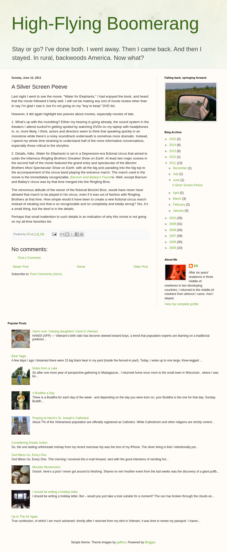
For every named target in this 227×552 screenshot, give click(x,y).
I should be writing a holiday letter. (55, 492)
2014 (173, 145)
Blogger (150, 542)
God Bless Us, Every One (28, 455)
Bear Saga (18, 356)
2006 (173, 242)
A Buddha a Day (43, 393)
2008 (173, 230)
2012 (173, 157)
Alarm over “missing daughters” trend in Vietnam (65, 331)
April (176, 193)
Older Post (140, 266)
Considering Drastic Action (29, 443)
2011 (173, 163)
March (177, 198)
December (180, 168)
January (179, 210)
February (179, 204)
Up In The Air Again (24, 516)
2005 (173, 248)
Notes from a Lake (44, 368)
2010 (173, 218)
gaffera (121, 542)
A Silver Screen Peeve (187, 185)
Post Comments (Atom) (46, 274)
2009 (173, 224)
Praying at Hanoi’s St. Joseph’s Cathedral (60, 418)
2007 (173, 236)
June (176, 180)
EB (196, 266)
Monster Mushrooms (46, 467)
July (176, 174)
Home (81, 266)
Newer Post (21, 266)
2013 (173, 151)
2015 (173, 139)
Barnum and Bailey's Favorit (91, 177)
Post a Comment (29, 258)
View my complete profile (181, 304)
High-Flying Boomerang (105, 23)
